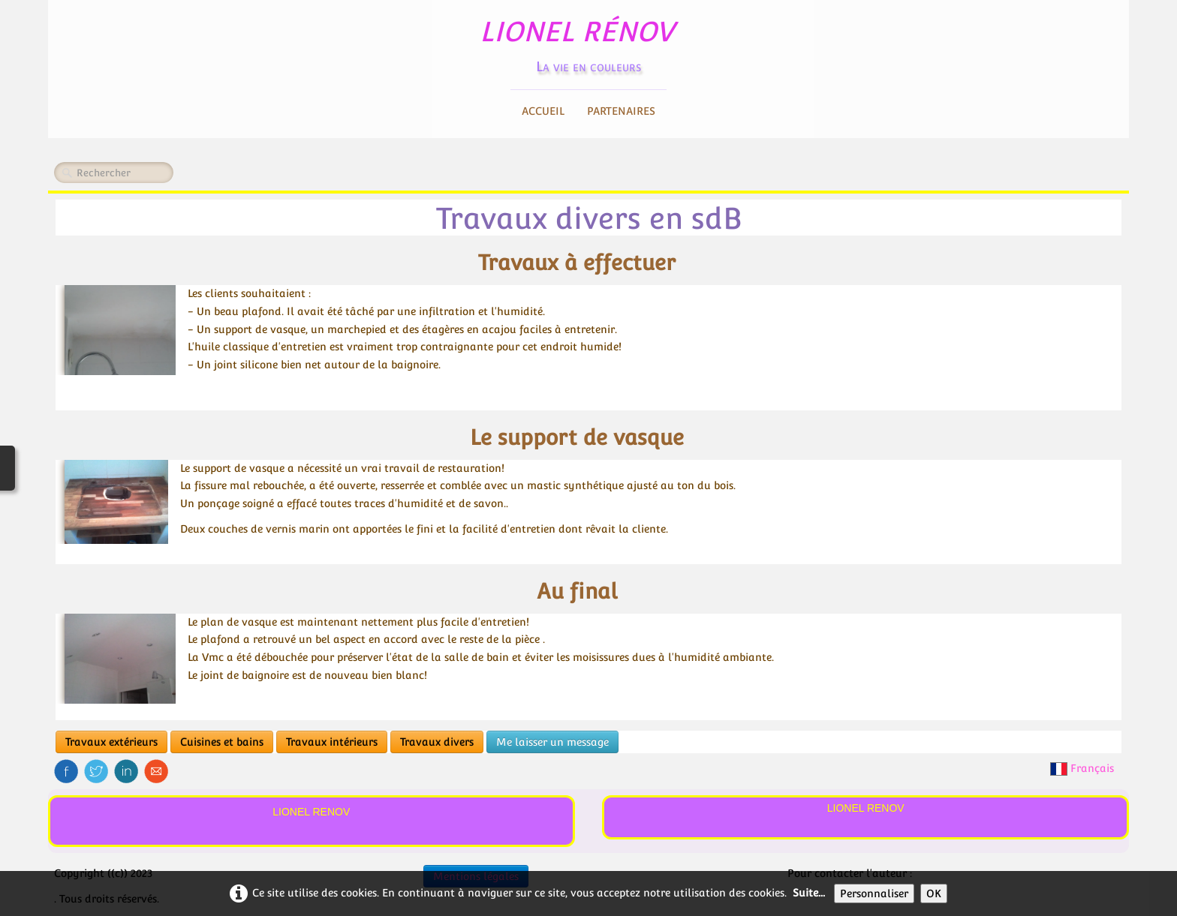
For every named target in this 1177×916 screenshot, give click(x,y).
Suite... (809, 893)
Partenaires (621, 111)
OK (933, 893)
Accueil (543, 111)
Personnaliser (874, 893)
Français (1083, 768)
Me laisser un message (552, 742)
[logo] (589, 41)
